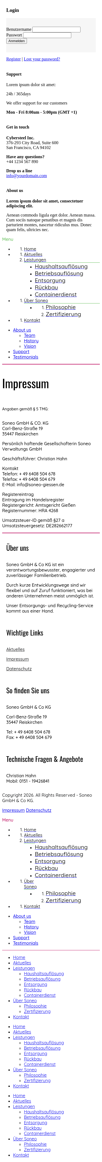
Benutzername (18, 29)
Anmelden (16, 41)
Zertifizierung (37, 1011)
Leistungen (24, 968)
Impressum (17, 659)
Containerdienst (39, 995)
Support (21, 351)
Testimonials (25, 357)
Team (29, 335)
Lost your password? (42, 59)
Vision (30, 346)
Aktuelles (15, 649)
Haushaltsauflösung (44, 973)
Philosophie (35, 1006)
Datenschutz (19, 668)
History (31, 340)
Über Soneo (25, 1000)
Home (19, 957)
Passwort (14, 35)
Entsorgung (35, 984)
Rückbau (33, 989)
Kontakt (21, 1016)
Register (13, 59)
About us (22, 330)
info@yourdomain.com (26, 175)
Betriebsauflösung (42, 979)
